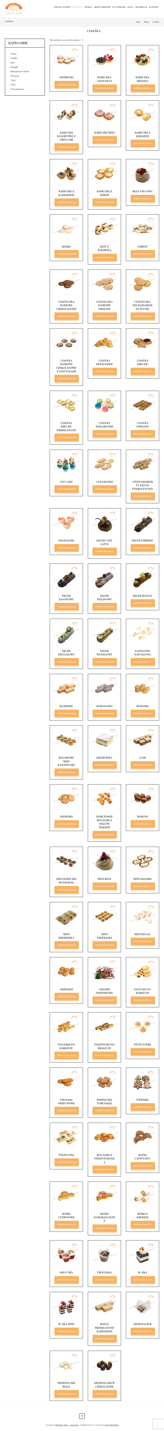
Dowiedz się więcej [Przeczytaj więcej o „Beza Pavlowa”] (142, 198)
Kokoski (142, 706)
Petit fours (142, 1044)
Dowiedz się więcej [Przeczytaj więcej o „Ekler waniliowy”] (104, 662)
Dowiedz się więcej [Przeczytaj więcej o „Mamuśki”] (66, 824)
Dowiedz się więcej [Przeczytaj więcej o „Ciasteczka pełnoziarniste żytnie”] (142, 316)
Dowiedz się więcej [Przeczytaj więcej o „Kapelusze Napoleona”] (142, 662)
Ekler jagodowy (66, 597)
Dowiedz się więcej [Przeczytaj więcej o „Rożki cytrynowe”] (66, 1224)
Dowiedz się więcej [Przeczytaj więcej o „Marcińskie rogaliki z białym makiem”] (104, 834)
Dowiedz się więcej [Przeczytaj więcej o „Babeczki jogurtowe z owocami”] (66, 147)
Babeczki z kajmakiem (66, 193)
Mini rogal (142, 934)
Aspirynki (66, 77)
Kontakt (153, 7)
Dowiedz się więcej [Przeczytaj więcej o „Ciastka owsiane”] (142, 434)
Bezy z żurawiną (104, 248)
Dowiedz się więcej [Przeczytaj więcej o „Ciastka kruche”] (142, 371)
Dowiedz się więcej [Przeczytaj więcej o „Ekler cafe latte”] (104, 551)
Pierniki (142, 1099)
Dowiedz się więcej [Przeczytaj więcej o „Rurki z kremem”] (142, 1224)
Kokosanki (104, 706)
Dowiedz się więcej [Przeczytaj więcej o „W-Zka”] (142, 1280)
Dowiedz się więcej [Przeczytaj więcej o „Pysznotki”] (66, 1162)
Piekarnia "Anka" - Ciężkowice (67, 1425)
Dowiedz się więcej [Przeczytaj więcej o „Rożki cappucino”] (142, 1166)
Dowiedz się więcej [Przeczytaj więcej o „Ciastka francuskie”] (104, 371)
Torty (13, 84)
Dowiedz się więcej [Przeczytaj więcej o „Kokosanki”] (104, 713)
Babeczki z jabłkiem (142, 134)
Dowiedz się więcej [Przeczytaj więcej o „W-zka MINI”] (66, 1331)
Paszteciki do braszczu (104, 1046)
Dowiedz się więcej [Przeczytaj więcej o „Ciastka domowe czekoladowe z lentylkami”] (66, 378)
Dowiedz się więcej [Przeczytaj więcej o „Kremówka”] (104, 765)
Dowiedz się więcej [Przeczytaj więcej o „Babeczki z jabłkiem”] (142, 143)
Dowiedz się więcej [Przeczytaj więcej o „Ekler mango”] (142, 603)
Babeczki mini (104, 132)
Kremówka (104, 757)
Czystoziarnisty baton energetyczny (142, 485)
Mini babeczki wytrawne (66, 880)
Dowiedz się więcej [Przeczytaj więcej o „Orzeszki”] (66, 996)
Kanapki (14, 67)
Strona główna (62, 7)
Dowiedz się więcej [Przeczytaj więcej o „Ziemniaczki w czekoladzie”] (104, 1394)
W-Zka (142, 1272)
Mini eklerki (142, 879)
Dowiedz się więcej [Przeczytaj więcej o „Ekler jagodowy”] (66, 606)
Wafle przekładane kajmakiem (104, 1327)
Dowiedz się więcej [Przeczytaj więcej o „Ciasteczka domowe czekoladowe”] (66, 316)
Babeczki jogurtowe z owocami (66, 136)
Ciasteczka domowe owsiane (104, 305)
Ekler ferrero (142, 540)
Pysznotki (66, 1155)
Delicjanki (66, 540)
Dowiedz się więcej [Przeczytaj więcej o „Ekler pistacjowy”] (66, 662)
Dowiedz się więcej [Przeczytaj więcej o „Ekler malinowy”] (104, 606)
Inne (13, 62)
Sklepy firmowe (102, 7)
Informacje (141, 7)
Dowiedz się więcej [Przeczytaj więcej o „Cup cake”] (66, 489)
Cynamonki (104, 481)
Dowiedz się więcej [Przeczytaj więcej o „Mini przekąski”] (104, 945)
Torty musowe (17, 89)
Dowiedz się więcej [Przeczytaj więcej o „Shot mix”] (66, 1280)
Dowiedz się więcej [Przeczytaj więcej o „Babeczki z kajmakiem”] (66, 202)
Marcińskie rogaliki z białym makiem (104, 822)
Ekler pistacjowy (66, 652)
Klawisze (66, 706)
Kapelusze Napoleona (142, 652)
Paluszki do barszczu (66, 1046)
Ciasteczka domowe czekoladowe (66, 305)
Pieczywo (15, 75)
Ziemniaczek (142, 1324)
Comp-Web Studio (112, 1425)
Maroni (142, 816)
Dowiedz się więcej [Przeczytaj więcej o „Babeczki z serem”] (104, 202)
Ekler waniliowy (104, 652)
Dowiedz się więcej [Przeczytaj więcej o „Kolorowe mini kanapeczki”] (66, 772)
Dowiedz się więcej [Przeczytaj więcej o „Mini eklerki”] (142, 886)
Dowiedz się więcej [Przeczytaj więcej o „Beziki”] (66, 254)
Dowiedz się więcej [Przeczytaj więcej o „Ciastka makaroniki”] (104, 434)
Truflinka (104, 1272)
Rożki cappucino (142, 1156)
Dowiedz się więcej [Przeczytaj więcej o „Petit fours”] (142, 1052)
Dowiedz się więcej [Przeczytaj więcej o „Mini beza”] (104, 886)
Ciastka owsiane (142, 424)
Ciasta (13, 53)
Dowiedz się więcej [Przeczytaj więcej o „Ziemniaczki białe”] (66, 1394)
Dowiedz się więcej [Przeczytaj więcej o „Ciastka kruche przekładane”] (66, 437)
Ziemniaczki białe (66, 1384)
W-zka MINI (66, 1324)
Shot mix (66, 1272)
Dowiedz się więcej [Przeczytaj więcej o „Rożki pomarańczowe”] (104, 1228)
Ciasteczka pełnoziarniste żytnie (142, 305)
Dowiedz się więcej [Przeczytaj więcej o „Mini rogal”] (142, 941)
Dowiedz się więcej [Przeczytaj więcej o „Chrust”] (142, 254)
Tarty (13, 80)
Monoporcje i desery (20, 71)
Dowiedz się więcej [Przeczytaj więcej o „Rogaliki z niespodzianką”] (104, 1169)
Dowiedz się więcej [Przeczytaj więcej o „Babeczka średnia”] (142, 88)
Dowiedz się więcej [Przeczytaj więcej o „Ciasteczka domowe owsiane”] (104, 316)
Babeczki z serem (104, 193)
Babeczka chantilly (104, 79)
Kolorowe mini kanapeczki (66, 761)
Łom (142, 757)
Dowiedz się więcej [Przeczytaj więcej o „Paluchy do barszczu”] (142, 1000)
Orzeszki (66, 989)
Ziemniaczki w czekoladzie (104, 1384)
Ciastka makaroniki (104, 424)
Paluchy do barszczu (142, 991)
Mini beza (104, 879)
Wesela (88, 7)
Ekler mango (142, 595)
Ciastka (14, 58)
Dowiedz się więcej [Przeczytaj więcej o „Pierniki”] (142, 1107)
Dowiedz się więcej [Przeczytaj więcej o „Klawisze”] (66, 713)
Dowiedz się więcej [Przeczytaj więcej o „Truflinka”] (104, 1280)
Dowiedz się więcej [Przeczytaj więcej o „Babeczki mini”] (104, 140)
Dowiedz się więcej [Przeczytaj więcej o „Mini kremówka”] (66, 945)
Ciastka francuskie (104, 362)
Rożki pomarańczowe (104, 1217)
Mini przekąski (104, 935)
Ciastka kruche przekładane (66, 426)
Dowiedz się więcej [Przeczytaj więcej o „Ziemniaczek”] (142, 1331)
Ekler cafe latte (104, 542)
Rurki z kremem (142, 1215)
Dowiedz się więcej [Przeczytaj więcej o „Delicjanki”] (66, 548)
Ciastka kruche (142, 362)
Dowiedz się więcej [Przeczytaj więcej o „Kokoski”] (142, 713)
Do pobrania (119, 7)
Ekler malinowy (104, 597)
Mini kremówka (66, 935)
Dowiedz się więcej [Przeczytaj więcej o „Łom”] (142, 765)
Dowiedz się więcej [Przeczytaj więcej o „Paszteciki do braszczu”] (104, 1055)
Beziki (66, 246)
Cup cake (66, 481)
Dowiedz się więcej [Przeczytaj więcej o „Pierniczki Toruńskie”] (104, 1110)
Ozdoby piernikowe (104, 991)
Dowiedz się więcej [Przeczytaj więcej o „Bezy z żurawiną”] (104, 257)
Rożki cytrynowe (66, 1215)
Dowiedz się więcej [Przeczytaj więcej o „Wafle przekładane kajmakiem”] (104, 1338)
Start (138, 21)
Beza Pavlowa (142, 191)
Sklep (146, 21)
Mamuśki (66, 816)
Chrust (142, 246)
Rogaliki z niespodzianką (104, 1158)
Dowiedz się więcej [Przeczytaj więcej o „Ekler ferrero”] (142, 548)
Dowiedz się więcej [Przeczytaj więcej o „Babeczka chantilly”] (104, 88)
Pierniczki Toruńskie (104, 1101)
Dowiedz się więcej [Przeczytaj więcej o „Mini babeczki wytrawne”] (66, 890)
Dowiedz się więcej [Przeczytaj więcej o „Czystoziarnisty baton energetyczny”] (142, 496)
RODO (130, 7)
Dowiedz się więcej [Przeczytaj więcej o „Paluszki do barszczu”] (66, 1055)
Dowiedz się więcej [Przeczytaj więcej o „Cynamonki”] (104, 489)
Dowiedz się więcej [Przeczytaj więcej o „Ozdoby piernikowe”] (104, 1000)
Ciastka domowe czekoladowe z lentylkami (66, 366)
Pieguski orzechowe (66, 1101)
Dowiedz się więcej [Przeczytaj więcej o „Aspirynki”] (66, 84)
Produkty (78, 7)
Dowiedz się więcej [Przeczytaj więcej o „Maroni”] (142, 824)
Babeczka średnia (142, 79)
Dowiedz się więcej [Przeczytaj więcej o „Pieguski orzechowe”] (66, 1110)
